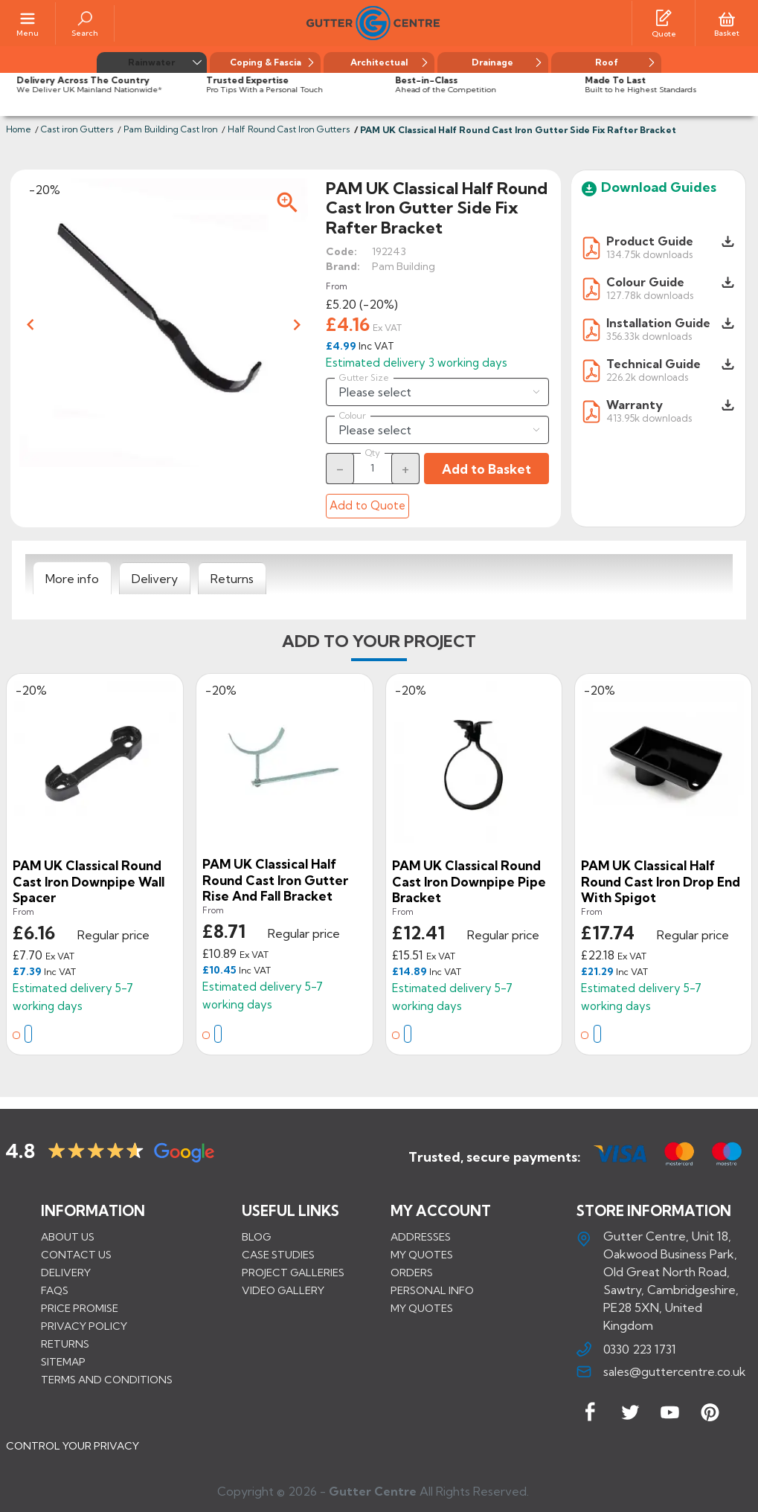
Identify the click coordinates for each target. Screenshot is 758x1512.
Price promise (79, 1308)
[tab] (72, 579)
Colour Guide (645, 282)
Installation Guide (658, 323)
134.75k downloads (649, 254)
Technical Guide (653, 364)
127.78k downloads (649, 294)
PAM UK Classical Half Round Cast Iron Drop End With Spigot (660, 881)
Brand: (343, 266)
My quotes (422, 1254)
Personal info (432, 1290)
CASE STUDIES (278, 1254)
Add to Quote (367, 505)
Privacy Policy (84, 1326)
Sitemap (63, 1361)
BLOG (256, 1237)
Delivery (66, 1272)
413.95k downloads (649, 417)
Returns (65, 1344)
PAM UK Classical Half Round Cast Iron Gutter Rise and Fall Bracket (275, 880)
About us (67, 1237)
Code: (341, 251)
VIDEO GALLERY (283, 1290)
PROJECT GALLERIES (293, 1272)
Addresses (421, 1237)
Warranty (634, 405)
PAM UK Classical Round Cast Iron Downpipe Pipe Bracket (469, 881)
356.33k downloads (649, 335)
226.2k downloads (647, 376)
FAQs (54, 1290)
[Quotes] (663, 17)
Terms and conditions (107, 1379)
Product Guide (649, 241)
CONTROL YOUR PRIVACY (72, 1446)
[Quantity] (372, 468)
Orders (412, 1272)
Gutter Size (364, 377)
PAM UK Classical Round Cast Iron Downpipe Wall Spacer (88, 881)
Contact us (76, 1254)
